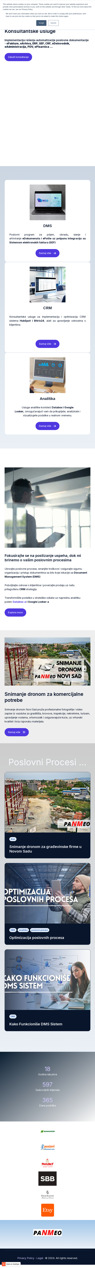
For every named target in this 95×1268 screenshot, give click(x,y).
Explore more (15, 615)
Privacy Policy (25, 1261)
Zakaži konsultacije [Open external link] (18, 60)
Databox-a (19, 604)
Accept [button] (41, 23)
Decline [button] (53, 23)
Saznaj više (47, 256)
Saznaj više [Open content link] (16, 735)
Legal (39, 1261)
